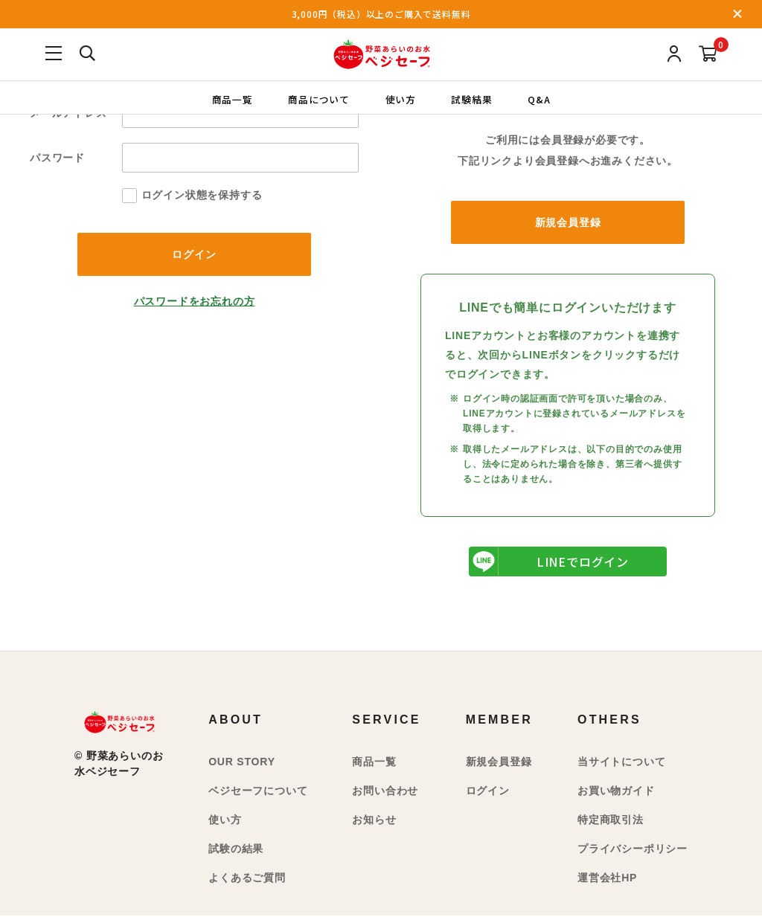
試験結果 (473, 98)
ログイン (488, 792)
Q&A (542, 98)
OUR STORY (241, 763)
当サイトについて (621, 763)
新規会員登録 (568, 223)
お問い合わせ (385, 792)
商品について (317, 98)
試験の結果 (235, 850)
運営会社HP (607, 879)
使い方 (400, 98)
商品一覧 (228, 98)
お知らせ (374, 821)
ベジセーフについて (257, 792)
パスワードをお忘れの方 (194, 303)
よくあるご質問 (247, 879)
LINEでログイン (549, 563)
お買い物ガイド (616, 792)
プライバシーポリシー (632, 850)
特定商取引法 (610, 821)
